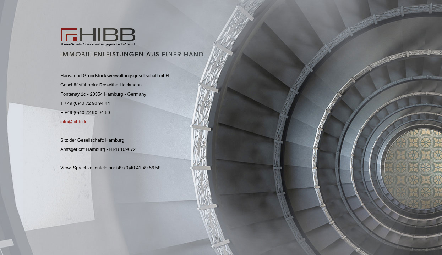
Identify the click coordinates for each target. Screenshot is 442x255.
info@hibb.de (74, 121)
